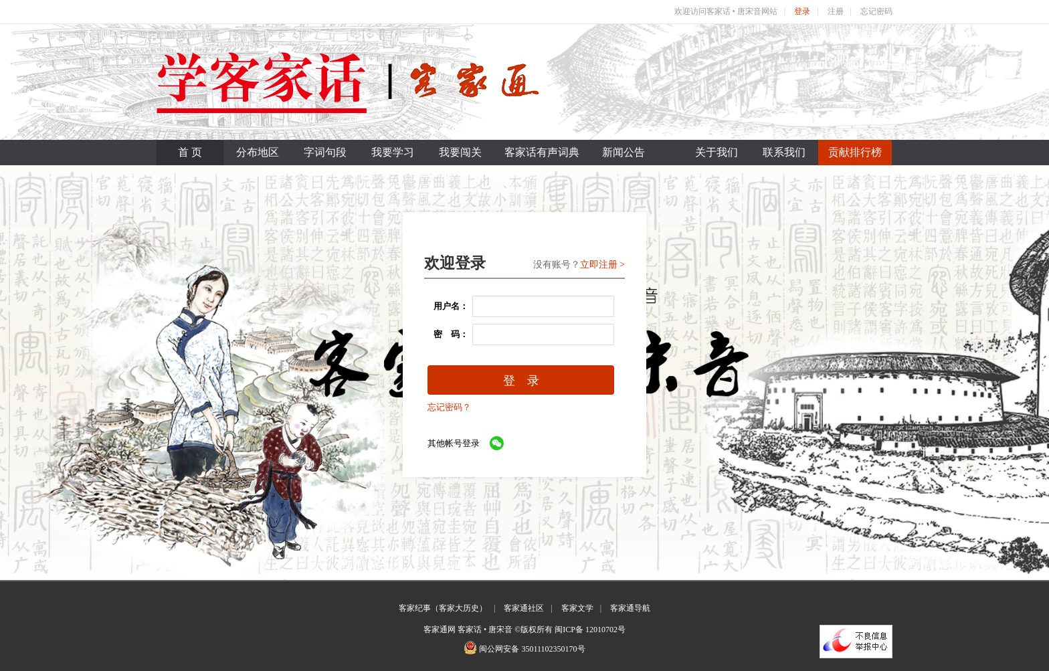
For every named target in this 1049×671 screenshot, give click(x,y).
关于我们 (716, 152)
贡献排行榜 (855, 152)
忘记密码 (876, 11)
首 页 (190, 152)
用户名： (446, 306)
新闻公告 (623, 152)
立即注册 (598, 265)
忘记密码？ (449, 407)
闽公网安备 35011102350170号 (532, 649)
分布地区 (257, 152)
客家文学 (577, 608)
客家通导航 (630, 608)
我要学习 (392, 152)
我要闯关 (460, 152)
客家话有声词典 (541, 152)
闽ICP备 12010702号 (590, 629)
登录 (802, 11)
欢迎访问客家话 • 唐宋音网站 (725, 11)
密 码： (446, 334)
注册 (836, 11)
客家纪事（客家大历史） (443, 608)
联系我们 (784, 152)
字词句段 (325, 152)
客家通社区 (524, 608)
